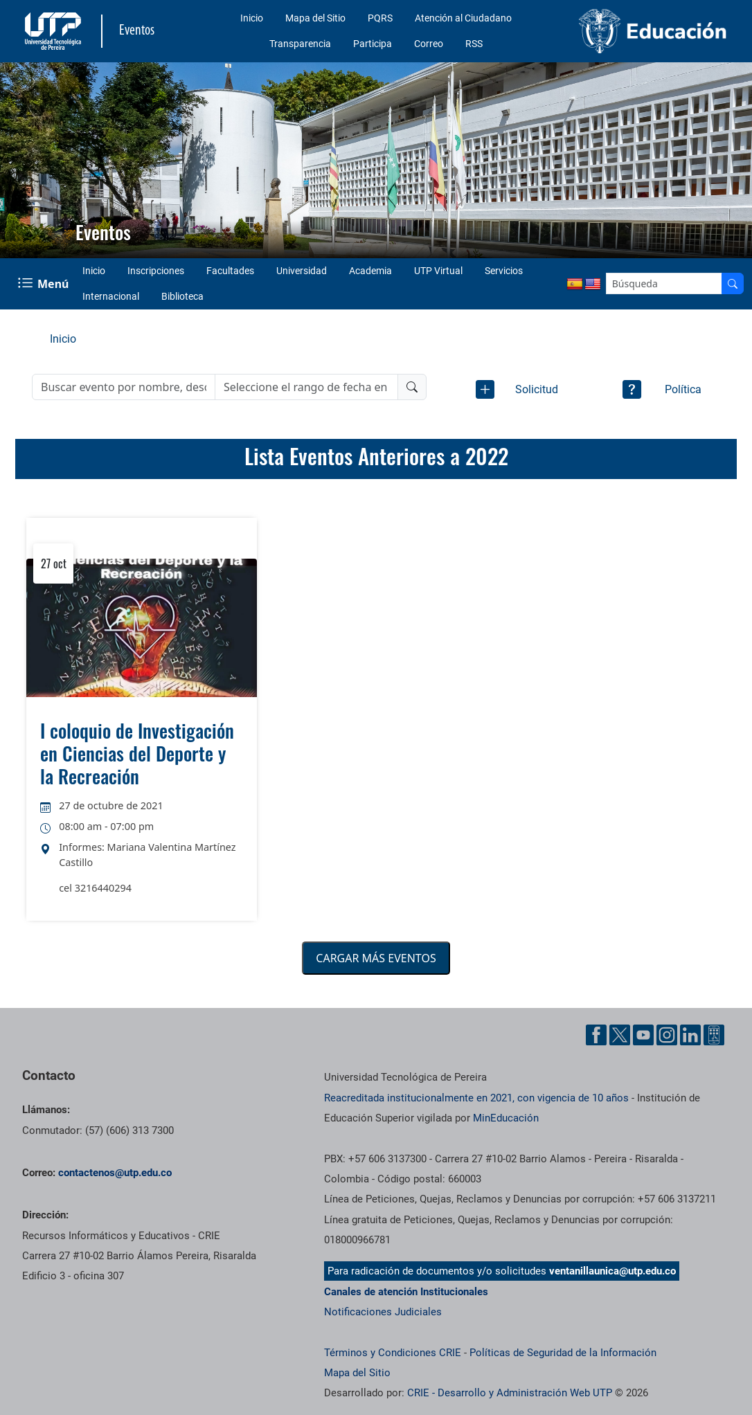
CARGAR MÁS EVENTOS (376, 958)
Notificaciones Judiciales (383, 1312)
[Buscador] (733, 283)
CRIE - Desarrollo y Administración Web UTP (509, 1393)
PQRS (380, 18)
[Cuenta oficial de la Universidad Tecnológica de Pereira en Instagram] (666, 1035)
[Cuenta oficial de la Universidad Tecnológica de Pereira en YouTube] (643, 1035)
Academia (370, 270)
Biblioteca (182, 296)
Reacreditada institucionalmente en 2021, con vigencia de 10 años (476, 1098)
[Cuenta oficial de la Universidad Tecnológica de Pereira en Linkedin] (690, 1035)
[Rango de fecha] (306, 387)
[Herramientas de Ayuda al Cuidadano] (714, 1035)
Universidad (301, 270)
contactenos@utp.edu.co (115, 1172)
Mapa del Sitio (315, 18)
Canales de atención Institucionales (406, 1292)
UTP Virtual (438, 270)
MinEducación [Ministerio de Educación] (506, 1118)
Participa (372, 43)
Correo (428, 43)
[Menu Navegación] (44, 283)
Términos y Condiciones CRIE (392, 1352)
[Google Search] (664, 283)
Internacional (110, 296)
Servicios (504, 270)
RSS (474, 43)
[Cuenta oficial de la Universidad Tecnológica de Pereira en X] (619, 1035)
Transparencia (300, 43)
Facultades (230, 270)
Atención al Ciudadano (463, 18)
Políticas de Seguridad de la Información (562, 1352)
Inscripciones (155, 270)
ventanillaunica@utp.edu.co (612, 1271)
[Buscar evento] (123, 387)
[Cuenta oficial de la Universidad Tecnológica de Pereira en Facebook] (596, 1035)
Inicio (251, 18)
